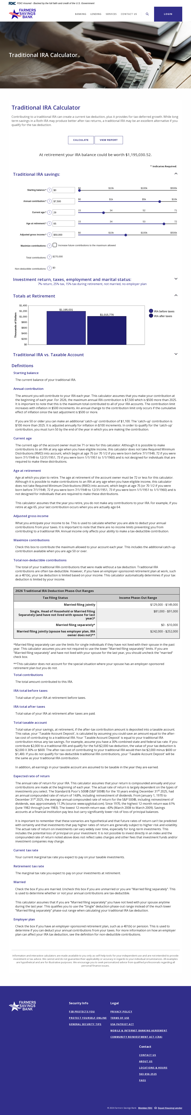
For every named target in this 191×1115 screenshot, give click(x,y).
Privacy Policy (121, 1011)
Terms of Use (119, 1017)
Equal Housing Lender (170, 1107)
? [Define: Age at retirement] (49, 223)
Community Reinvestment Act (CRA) (136, 1037)
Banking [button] (80, 14)
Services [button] (111, 14)
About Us (146, 1061)
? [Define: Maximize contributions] (49, 246)
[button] (95, 174)
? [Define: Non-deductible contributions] (49, 268)
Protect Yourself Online (88, 1017)
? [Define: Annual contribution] (49, 201)
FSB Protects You (82, 1011)
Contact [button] (145, 1047)
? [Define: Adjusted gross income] (49, 235)
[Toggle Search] (147, 14)
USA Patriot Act (122, 1024)
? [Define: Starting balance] (49, 190)
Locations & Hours (153, 1067)
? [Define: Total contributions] (49, 257)
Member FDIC (145, 1107)
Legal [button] (114, 1003)
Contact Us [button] (129, 14)
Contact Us (147, 1055)
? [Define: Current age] (49, 212)
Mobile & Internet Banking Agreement (138, 1030)
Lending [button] (95, 14)
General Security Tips (85, 1024)
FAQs (142, 1080)
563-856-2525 (148, 1074)
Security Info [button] (78, 1003)
